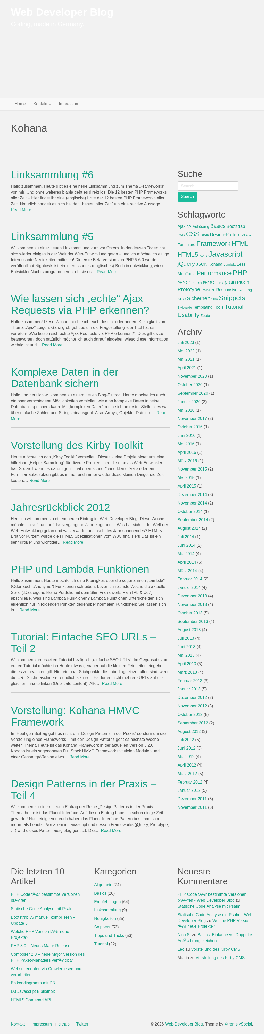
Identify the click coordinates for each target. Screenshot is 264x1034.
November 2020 (192, 376)
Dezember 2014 (192, 494)
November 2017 (192, 418)
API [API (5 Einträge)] (189, 227)
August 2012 (189, 731)
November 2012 (192, 706)
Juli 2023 (186, 342)
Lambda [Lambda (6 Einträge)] (230, 264)
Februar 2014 (190, 579)
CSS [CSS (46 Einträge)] (193, 234)
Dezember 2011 (192, 799)
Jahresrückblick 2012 (60, 507)
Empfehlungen (107, 902)
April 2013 (187, 664)
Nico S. (184, 935)
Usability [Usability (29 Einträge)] (188, 315)
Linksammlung (107, 910)
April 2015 (187, 486)
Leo (181, 949)
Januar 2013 (189, 689)
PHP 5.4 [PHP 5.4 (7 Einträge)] (184, 282)
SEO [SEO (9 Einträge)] (182, 299)
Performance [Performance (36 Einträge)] (214, 273)
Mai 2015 (186, 477)
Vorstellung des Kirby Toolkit (77, 445)
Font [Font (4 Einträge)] (248, 235)
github (64, 1024)
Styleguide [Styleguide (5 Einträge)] (185, 307)
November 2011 (192, 807)
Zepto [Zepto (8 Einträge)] (205, 316)
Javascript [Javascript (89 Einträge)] (225, 254)
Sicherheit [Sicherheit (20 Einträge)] (198, 298)
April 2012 (187, 765)
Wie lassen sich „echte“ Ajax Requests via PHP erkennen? (80, 304)
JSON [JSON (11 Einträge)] (202, 264)
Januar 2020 (189, 401)
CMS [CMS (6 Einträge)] (181, 235)
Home (20, 104)
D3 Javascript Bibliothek (33, 991)
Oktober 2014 (190, 511)
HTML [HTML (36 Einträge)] (240, 243)
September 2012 (193, 723)
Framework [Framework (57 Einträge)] (213, 243)
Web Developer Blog (62, 12)
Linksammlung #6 (52, 175)
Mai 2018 (186, 410)
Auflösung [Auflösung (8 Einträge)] (201, 226)
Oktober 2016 (190, 427)
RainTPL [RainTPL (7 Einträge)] (208, 290)
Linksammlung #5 (52, 236)
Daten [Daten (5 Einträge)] (205, 235)
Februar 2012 (190, 782)
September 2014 (193, 520)
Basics (100, 893)
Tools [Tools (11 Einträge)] (219, 307)
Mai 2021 (186, 359)
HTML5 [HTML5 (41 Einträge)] (188, 254)
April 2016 (187, 452)
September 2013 (193, 621)
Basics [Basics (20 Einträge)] (218, 226)
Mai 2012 (186, 756)
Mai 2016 (186, 444)
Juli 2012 (186, 739)
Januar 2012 (189, 790)
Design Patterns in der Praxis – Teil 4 (83, 789)
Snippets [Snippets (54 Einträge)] (232, 298)
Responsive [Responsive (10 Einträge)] (226, 290)
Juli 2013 (186, 638)
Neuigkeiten (105, 918)
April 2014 (187, 562)
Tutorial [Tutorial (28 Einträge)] (234, 306)
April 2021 (187, 368)
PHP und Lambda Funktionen (80, 569)
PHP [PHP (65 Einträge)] (240, 273)
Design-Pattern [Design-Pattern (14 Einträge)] (225, 234)
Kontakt (42, 104)
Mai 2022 (186, 351)
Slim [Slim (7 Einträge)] (214, 299)
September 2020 (193, 393)
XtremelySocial (238, 1024)
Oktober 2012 (190, 714)
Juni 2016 (186, 435)
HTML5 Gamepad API (31, 1000)
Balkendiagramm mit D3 (33, 983)
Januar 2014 (189, 587)
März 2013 (187, 672)
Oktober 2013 (190, 613)
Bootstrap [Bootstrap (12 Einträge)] (236, 226)
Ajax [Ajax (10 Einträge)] (182, 226)
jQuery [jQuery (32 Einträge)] (186, 263)
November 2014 (192, 503)
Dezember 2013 (192, 596)
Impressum (69, 104)
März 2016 (187, 461)
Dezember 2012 (192, 697)
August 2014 (189, 528)
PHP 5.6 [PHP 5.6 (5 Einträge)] (208, 282)
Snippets (102, 927)
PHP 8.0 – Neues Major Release (40, 946)
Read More (21, 209)
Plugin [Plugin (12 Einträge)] (243, 282)
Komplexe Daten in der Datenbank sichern (64, 377)
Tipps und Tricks (109, 935)
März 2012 (187, 773)
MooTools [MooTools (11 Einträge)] (187, 273)
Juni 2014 (186, 545)
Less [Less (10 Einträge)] (241, 264)
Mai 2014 (186, 554)
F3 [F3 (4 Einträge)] (243, 235)
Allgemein (103, 885)
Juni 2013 (186, 647)
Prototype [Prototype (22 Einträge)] (189, 289)
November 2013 (192, 604)
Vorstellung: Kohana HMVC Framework (75, 716)
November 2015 (192, 469)
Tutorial (101, 944)
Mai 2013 (186, 655)
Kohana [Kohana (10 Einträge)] (215, 264)
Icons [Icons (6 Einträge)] (203, 255)
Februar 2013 (190, 681)
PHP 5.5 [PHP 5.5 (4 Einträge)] (197, 282)
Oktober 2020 (190, 385)
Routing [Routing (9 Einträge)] (245, 290)
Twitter (82, 1024)
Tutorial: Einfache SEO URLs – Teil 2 (83, 642)
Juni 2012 (186, 748)
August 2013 (189, 630)
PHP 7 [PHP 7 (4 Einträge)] (220, 282)
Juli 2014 (186, 537)
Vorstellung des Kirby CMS (215, 949)
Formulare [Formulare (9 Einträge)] (186, 244)
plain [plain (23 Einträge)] (230, 282)
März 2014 (187, 571)
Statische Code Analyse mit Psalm (42, 909)
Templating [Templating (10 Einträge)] (203, 307)
